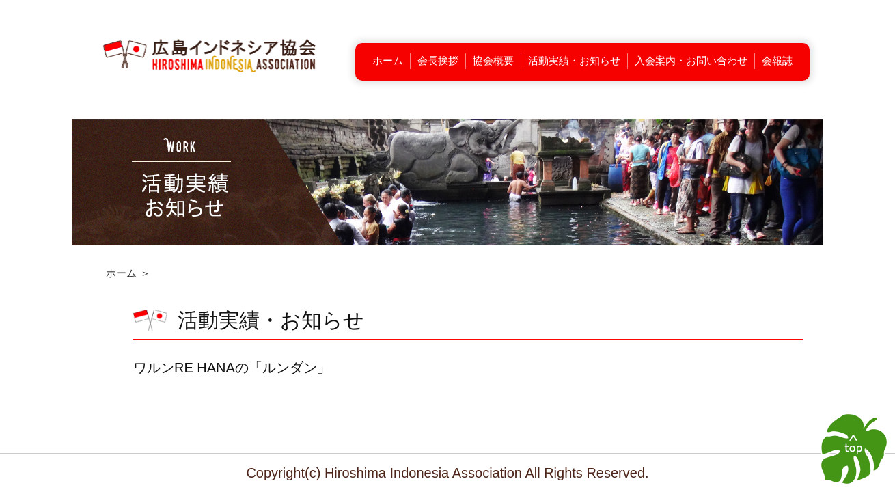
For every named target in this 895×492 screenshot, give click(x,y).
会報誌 (777, 60)
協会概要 (493, 60)
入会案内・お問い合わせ (691, 60)
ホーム (387, 60)
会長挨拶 (437, 60)
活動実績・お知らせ (574, 60)
